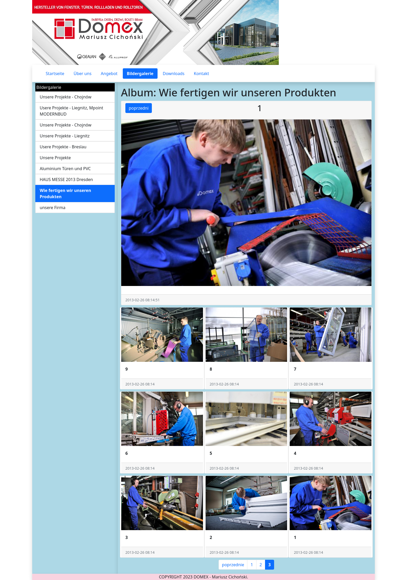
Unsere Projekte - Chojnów (65, 97)
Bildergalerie (140, 73)
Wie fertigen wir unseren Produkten (65, 193)
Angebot (109, 73)
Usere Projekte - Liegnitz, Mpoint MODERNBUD (71, 111)
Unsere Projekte (55, 158)
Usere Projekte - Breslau (63, 147)
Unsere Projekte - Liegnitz (65, 136)
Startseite (55, 73)
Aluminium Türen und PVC (65, 168)
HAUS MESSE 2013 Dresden (66, 179)
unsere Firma (52, 207)
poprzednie (233, 565)
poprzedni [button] (138, 108)
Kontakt (201, 73)
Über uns (83, 73)
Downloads (174, 73)
